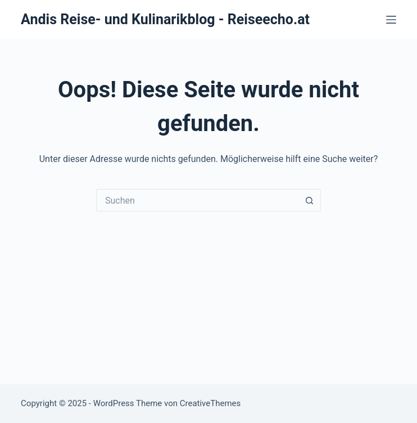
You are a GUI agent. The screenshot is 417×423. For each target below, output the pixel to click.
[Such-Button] (309, 200)
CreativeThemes (210, 403)
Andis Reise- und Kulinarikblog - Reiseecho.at (165, 19)
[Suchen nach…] (197, 200)
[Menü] (391, 20)
